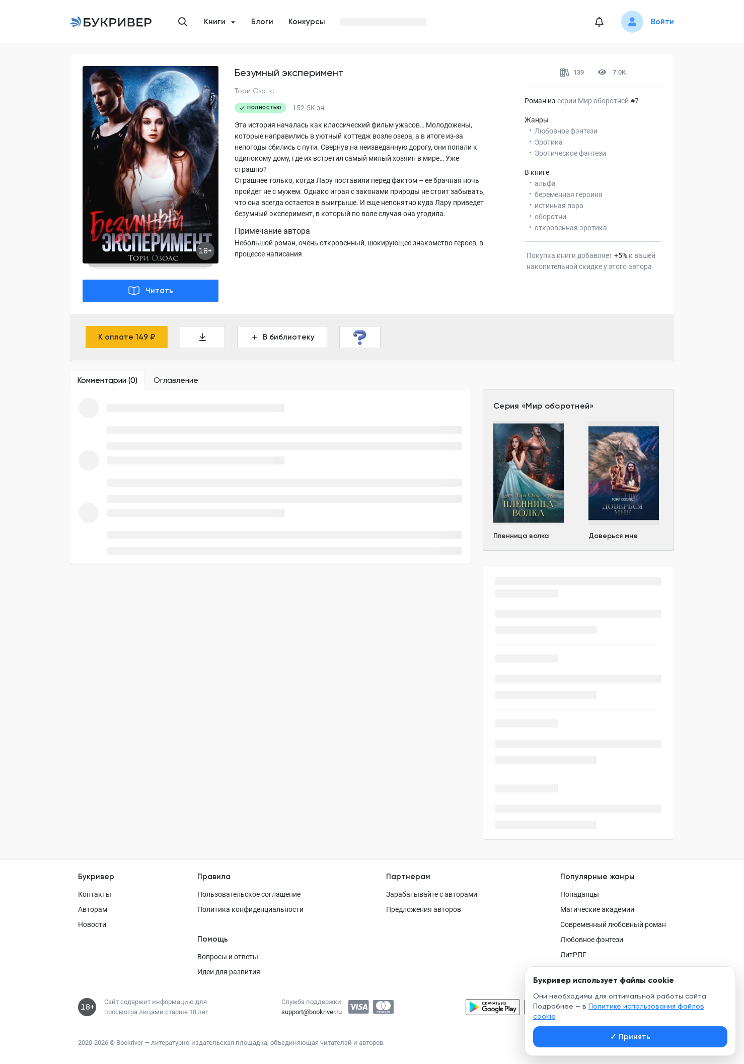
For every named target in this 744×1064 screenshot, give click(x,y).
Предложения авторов (423, 909)
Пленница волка (521, 535)
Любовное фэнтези (591, 940)
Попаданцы (579, 894)
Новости (92, 924)
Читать (150, 290)
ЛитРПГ (573, 955)
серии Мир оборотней (593, 101)
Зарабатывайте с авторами (431, 894)
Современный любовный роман (613, 924)
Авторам (92, 909)
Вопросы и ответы (227, 957)
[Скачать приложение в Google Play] (493, 1007)
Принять (630, 1037)
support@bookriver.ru (311, 1012)
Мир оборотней (557, 406)
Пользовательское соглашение (249, 894)
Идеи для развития (228, 972)
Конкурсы (306, 21)
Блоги (262, 21)
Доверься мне (613, 535)
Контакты (94, 894)
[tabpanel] (270, 476)
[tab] (107, 380)
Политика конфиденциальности (250, 909)
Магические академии (597, 909)
